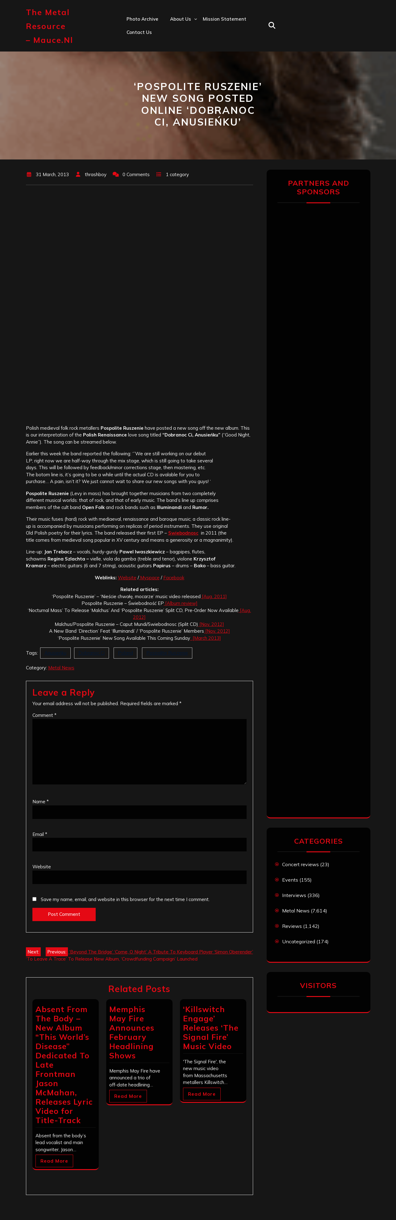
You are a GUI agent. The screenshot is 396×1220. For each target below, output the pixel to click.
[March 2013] (205, 638)
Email (39, 834)
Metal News (61, 668)
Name (40, 801)
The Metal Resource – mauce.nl (49, 26)
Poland (125, 653)
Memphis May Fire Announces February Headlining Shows (131, 1032)
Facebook (173, 578)
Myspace (149, 578)
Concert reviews (300, 864)
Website (127, 578)
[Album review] (181, 603)
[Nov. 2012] (211, 624)
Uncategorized (298, 941)
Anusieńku (55, 653)
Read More (54, 1161)
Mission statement (224, 19)
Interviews (294, 895)
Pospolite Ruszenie (167, 653)
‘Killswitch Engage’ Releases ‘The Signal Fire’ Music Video (211, 1027)
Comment (44, 715)
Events (290, 880)
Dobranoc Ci (91, 653)
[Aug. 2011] (214, 596)
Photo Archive (142, 19)
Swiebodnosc (183, 533)
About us (180, 19)
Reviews (292, 926)
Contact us (139, 32)
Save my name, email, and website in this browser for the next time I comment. (125, 899)
